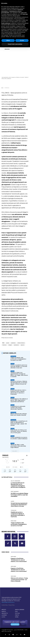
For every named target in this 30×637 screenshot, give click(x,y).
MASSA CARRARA (19, 609)
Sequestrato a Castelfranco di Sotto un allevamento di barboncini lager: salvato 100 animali (19, 423)
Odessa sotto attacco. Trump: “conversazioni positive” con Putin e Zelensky (19, 579)
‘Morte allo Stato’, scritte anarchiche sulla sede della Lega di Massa (18, 446)
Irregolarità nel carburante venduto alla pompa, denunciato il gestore (18, 408)
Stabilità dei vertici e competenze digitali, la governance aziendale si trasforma (18, 514)
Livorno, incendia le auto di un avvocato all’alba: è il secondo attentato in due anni (19, 366)
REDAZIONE (7, 49)
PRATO (17, 615)
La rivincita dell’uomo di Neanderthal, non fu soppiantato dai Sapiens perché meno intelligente (18, 485)
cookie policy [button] (24, 12)
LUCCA (3, 617)
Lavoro (12, 501)
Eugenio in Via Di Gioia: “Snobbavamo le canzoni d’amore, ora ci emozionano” (19, 560)
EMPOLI (4, 611)
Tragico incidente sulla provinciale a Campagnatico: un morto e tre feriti (18, 359)
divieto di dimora (21, 342)
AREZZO (4, 609)
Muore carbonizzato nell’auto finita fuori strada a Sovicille (19, 414)
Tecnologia (13, 510)
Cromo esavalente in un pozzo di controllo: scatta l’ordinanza (19, 438)
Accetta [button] (22, 40)
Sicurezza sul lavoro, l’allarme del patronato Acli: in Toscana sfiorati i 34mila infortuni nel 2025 (19, 383)
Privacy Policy (11, 605)
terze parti (25, 14)
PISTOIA (17, 613)
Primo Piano (13, 356)
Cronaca (12, 363)
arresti (7, 342)
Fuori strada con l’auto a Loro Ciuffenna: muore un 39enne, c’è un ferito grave (19, 431)
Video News (13, 556)
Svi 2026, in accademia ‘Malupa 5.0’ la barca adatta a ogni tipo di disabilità (19, 495)
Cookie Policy (5, 605)
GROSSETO (5, 613)
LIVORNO (4, 615)
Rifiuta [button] (8, 40)
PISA (16, 611)
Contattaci (15, 624)
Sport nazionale (15, 491)
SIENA (16, 617)
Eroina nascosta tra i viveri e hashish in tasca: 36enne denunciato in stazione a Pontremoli (18, 392)
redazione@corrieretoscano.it (8, 602)
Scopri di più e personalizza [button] (15, 44)
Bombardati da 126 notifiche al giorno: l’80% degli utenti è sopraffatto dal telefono (19, 400)
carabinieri (13, 342)
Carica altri (15, 451)
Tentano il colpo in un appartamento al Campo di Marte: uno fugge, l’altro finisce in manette (19, 374)
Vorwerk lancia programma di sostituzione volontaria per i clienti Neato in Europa (19, 504)
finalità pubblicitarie (5, 23)
